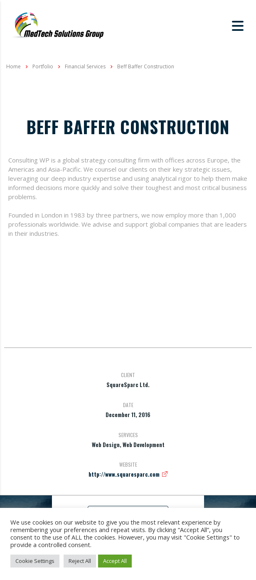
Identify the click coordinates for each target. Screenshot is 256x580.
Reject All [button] (80, 561)
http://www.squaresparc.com (124, 474)
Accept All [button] (115, 561)
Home (13, 66)
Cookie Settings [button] (34, 561)
